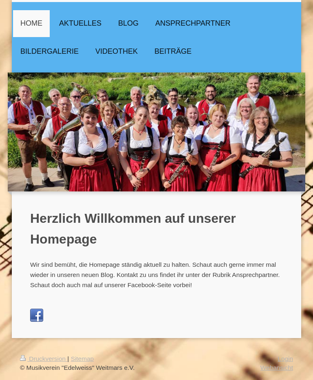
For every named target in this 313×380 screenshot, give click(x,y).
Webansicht (276, 367)
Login (285, 358)
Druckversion (43, 358)
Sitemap (82, 358)
